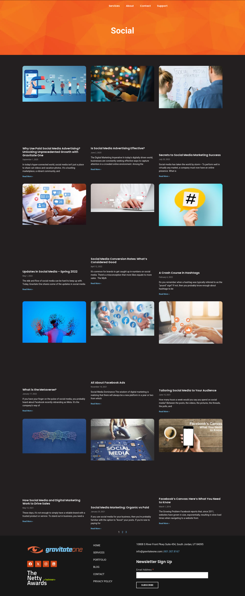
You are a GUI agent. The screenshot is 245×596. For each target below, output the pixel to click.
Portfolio (99, 559)
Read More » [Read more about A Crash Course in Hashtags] (164, 294)
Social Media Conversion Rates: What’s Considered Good (119, 260)
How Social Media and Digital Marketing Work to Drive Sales (51, 502)
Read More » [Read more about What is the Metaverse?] (27, 411)
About (130, 6)
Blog (96, 566)
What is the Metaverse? (39, 390)
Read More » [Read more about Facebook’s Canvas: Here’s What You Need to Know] (164, 523)
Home (96, 545)
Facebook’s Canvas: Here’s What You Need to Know (189, 500)
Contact (145, 6)
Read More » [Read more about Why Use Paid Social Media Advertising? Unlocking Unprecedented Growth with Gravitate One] (27, 176)
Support (162, 6)
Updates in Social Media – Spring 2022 (50, 271)
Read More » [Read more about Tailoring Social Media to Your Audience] (164, 411)
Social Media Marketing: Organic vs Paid (120, 507)
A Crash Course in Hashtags (179, 273)
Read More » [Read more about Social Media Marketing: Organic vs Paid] (96, 528)
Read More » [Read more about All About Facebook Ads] (96, 404)
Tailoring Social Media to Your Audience (187, 390)
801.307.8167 (171, 551)
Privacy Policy (102, 581)
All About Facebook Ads (108, 383)
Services (114, 6)
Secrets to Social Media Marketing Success (190, 155)
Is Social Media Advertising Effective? (118, 148)
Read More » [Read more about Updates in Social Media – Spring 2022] (27, 289)
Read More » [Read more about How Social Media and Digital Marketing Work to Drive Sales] (27, 521)
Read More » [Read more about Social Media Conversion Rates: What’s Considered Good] (96, 283)
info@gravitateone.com (149, 551)
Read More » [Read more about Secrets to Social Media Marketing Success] (164, 176)
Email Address (145, 569)
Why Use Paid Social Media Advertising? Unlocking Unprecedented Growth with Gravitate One (51, 151)
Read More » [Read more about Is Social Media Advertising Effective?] (96, 169)
